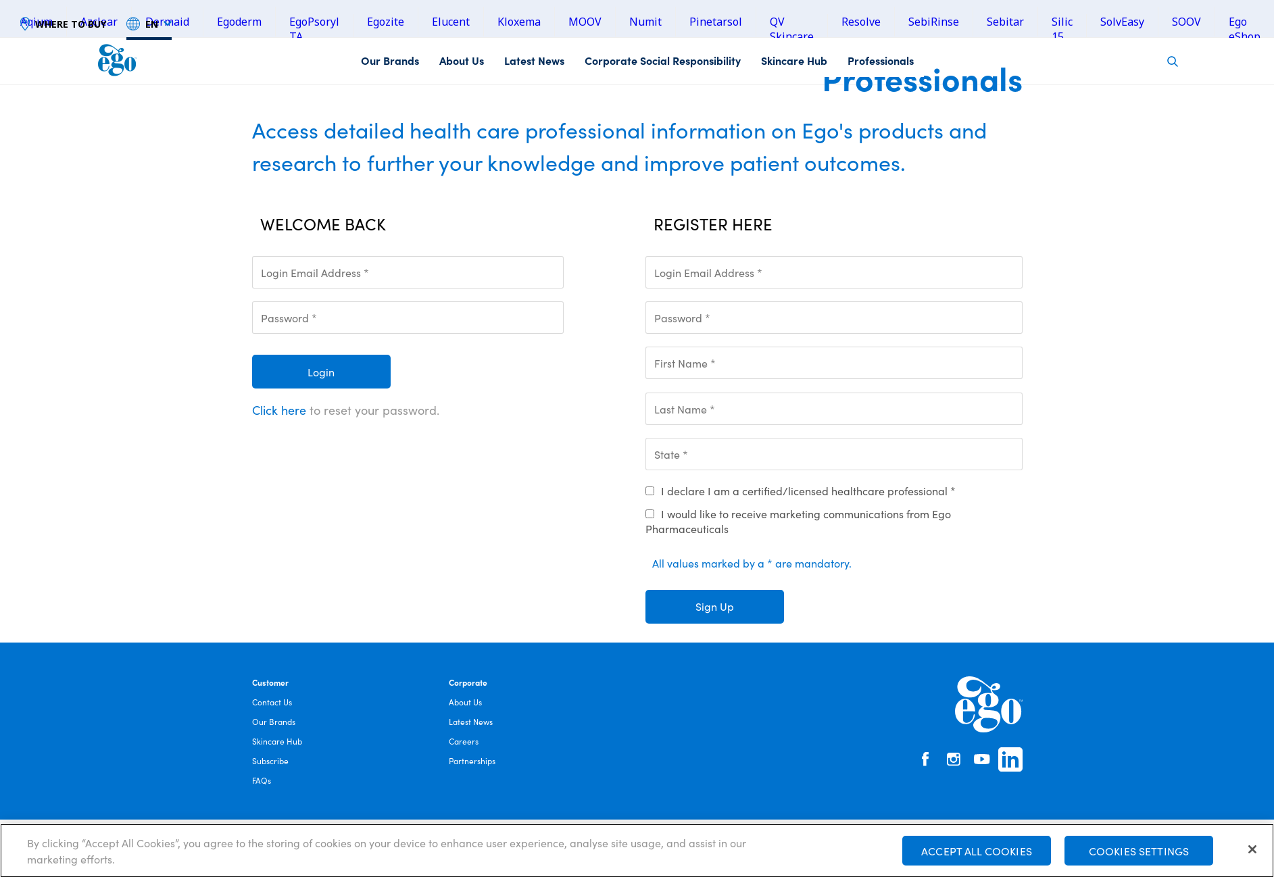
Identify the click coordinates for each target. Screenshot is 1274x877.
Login (321, 371)
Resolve (861, 21)
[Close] (1252, 853)
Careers (464, 741)
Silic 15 (1062, 29)
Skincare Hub (794, 60)
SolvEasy (1122, 21)
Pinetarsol (715, 21)
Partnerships (472, 760)
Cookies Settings (1139, 854)
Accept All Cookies (976, 854)
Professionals (881, 60)
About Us (461, 60)
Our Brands (390, 60)
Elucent (451, 21)
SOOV (1186, 21)
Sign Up (714, 606)
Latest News (534, 60)
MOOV (585, 21)
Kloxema (519, 21)
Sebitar (1005, 21)
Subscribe (270, 760)
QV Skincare (792, 29)
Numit (645, 21)
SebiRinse (933, 21)
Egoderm (239, 21)
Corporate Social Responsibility (663, 60)
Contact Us (272, 701)
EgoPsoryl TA (314, 29)
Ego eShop (1244, 29)
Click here (279, 409)
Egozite (385, 21)
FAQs (261, 780)
